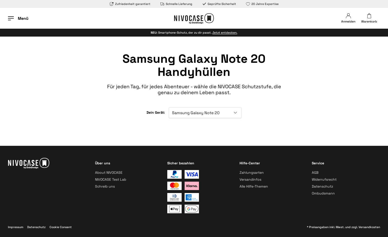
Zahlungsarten (252, 172)
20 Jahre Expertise (262, 4)
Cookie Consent (60, 227)
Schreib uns (105, 186)
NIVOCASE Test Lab (110, 179)
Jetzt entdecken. (224, 33)
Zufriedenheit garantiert (130, 4)
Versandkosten (369, 227)
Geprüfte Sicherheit (219, 4)
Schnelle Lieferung (176, 4)
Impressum (15, 227)
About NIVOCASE (108, 172)
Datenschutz (322, 186)
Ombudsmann (323, 193)
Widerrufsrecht (324, 179)
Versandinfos (250, 179)
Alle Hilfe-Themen (254, 186)
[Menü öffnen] (18, 18)
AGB (315, 172)
